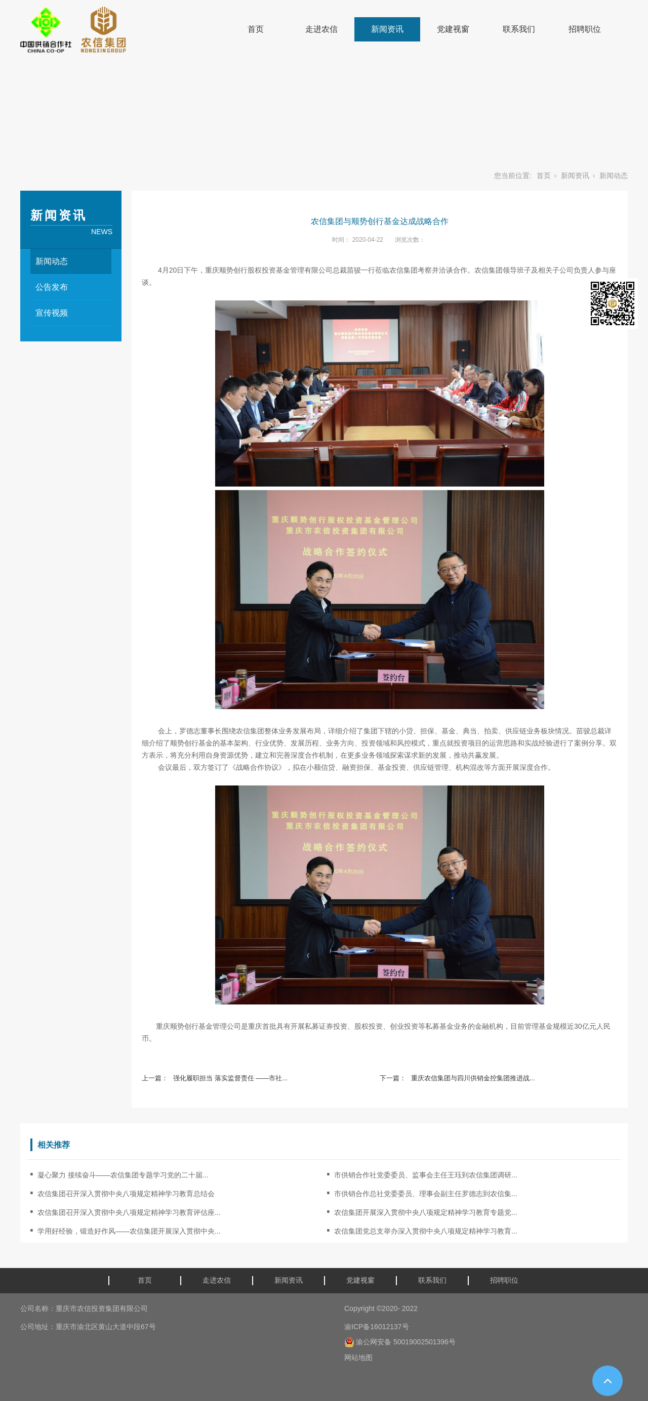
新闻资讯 (387, 29)
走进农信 (321, 29)
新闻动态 (613, 175)
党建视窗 (453, 29)
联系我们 (519, 29)
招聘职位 (585, 29)
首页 (256, 29)
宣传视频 (51, 313)
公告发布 (51, 287)
